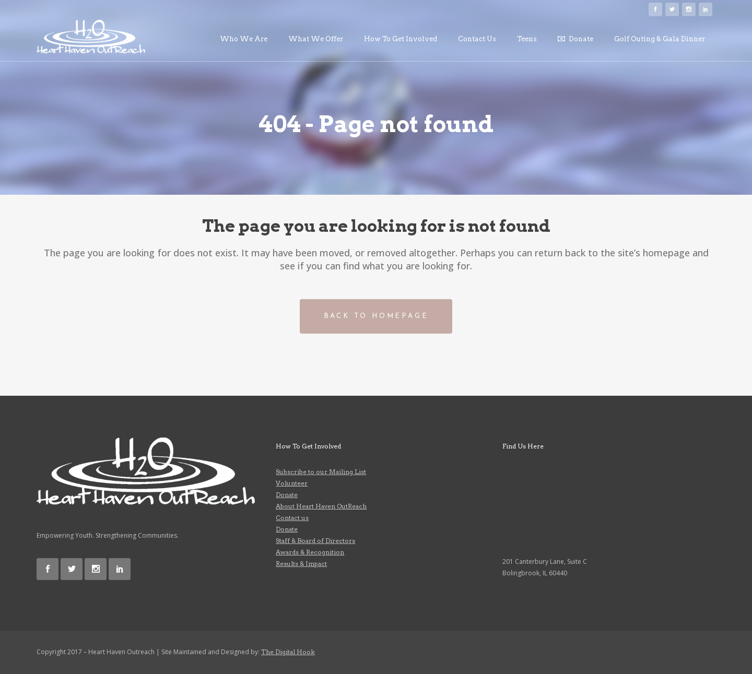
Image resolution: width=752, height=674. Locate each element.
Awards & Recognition (310, 552)
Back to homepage (376, 316)
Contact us (292, 518)
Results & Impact (301, 563)
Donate (287, 495)
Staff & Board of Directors (315, 541)
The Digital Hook (288, 652)
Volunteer (292, 483)
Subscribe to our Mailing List (321, 472)
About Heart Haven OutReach (321, 506)
